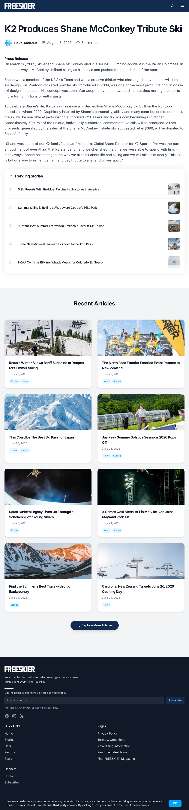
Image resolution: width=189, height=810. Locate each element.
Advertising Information (114, 746)
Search (9, 759)
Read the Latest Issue (112, 752)
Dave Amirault (25, 43)
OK (175, 803)
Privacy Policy (108, 733)
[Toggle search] (172, 6)
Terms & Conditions (111, 739)
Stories (9, 739)
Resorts (9, 752)
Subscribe (175, 700)
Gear (7, 746)
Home (8, 733)
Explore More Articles (94, 625)
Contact (10, 776)
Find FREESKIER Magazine (116, 759)
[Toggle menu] (182, 5)
